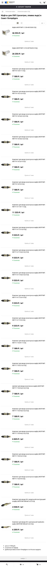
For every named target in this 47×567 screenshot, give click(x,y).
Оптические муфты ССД (24, 11)
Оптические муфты (10, 11)
